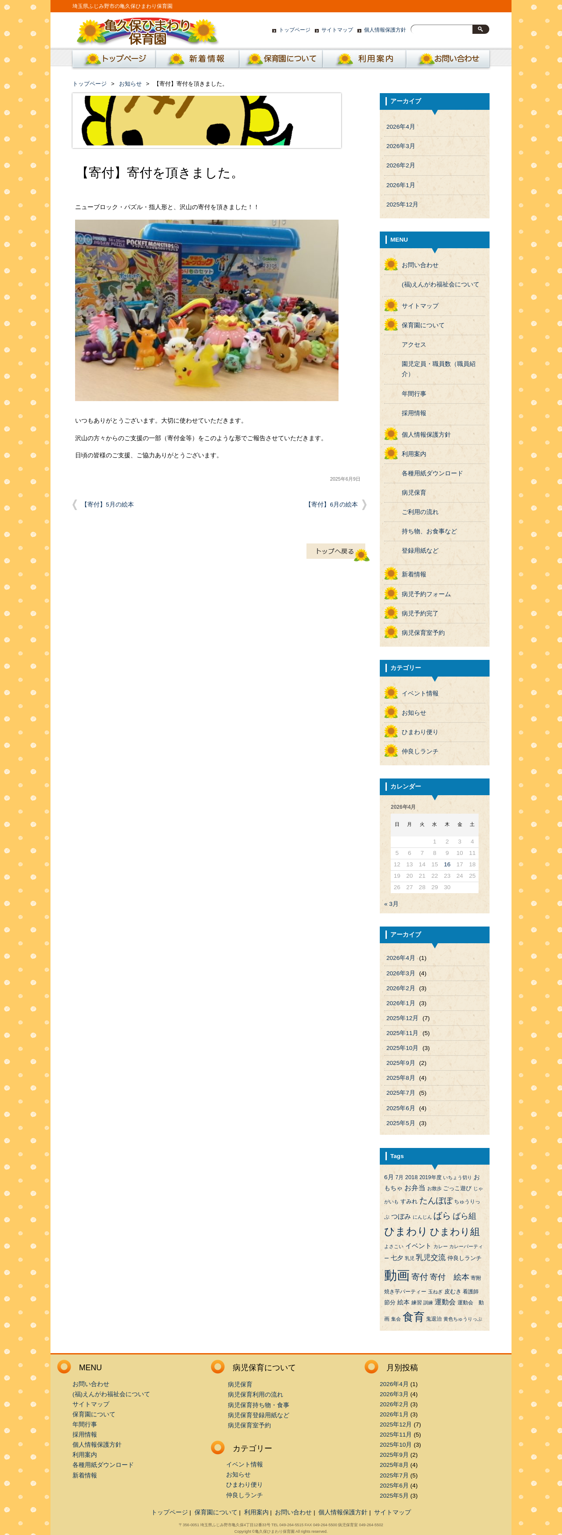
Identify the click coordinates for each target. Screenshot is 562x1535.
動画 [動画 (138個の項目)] (397, 1275)
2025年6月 (400, 1108)
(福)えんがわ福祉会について (440, 284)
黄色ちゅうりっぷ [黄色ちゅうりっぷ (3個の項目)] (462, 1318)
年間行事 (414, 394)
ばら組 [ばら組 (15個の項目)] (464, 1216)
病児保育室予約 (423, 633)
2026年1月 (400, 185)
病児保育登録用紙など (258, 1415)
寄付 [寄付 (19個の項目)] (419, 1277)
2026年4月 (400, 126)
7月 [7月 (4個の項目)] (399, 1177)
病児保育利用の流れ (255, 1394)
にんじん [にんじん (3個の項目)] (422, 1217)
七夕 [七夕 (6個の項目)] (397, 1258)
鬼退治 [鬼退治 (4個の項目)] (434, 1319)
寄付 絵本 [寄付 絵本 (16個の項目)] (449, 1277)
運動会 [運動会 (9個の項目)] (445, 1302)
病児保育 (414, 492)
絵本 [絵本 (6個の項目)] (403, 1302)
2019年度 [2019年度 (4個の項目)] (430, 1177)
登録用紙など (420, 550)
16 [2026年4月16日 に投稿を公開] (447, 864)
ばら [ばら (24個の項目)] (442, 1215)
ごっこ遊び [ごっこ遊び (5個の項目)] (457, 1188)
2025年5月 (400, 1123)
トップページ (294, 30)
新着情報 (197, 61)
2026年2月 (400, 165)
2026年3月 (400, 146)
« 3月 (391, 904)
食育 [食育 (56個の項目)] (414, 1317)
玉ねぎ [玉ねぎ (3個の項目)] (435, 1291)
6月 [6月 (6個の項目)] (389, 1177)
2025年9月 (400, 1063)
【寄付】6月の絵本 (331, 504)
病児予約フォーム (426, 594)
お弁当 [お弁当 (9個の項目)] (414, 1187)
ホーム (112, 61)
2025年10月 (402, 1048)
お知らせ (130, 83)
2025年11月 (402, 1033)
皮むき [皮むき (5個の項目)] (452, 1291)
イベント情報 (420, 693)
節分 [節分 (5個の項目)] (390, 1302)
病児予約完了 (420, 613)
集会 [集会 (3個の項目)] (396, 1318)
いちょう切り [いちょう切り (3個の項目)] (457, 1177)
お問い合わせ (448, 61)
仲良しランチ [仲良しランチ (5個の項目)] (464, 1258)
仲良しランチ (420, 751)
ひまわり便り (420, 732)
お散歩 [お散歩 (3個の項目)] (434, 1188)
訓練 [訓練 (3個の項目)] (428, 1302)
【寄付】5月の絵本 (107, 504)
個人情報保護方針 (385, 30)
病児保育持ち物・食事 (258, 1405)
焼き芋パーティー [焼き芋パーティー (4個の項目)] (405, 1292)
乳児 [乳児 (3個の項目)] (409, 1258)
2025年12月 (402, 204)
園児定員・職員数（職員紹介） (439, 369)
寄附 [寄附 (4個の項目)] (476, 1278)
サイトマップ (337, 30)
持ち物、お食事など (429, 531)
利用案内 (364, 61)
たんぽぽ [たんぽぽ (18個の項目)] (436, 1200)
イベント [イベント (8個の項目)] (418, 1245)
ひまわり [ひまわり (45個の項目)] (406, 1231)
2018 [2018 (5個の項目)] (411, 1177)
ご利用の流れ (420, 512)
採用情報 (414, 413)
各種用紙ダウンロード (432, 473)
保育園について (281, 61)
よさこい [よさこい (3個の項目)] (393, 1246)
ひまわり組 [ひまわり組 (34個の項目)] (455, 1231)
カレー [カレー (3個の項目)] (440, 1246)
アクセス (414, 344)
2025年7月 (400, 1093)
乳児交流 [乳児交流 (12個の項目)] (431, 1257)
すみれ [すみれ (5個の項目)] (409, 1201)
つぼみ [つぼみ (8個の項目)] (401, 1216)
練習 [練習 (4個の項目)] (416, 1303)
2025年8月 (400, 1078)
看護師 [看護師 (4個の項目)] (471, 1292)
